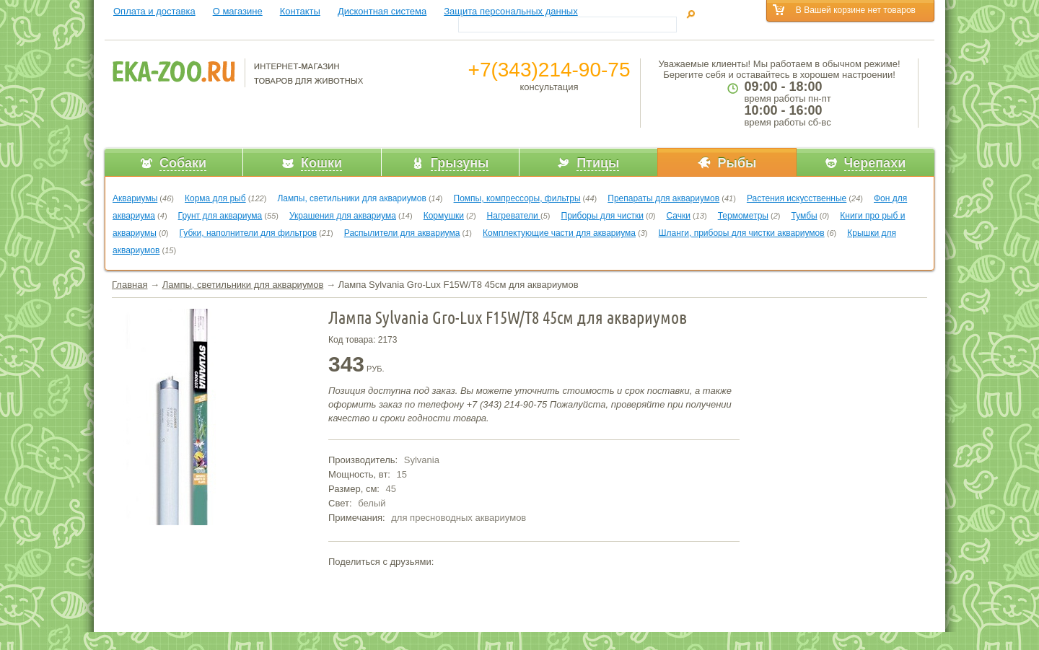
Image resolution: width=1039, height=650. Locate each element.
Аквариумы (135, 198)
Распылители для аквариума (402, 233)
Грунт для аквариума (220, 216)
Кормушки (444, 216)
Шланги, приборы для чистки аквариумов (742, 233)
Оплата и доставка (154, 11)
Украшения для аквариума (342, 216)
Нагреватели (513, 216)
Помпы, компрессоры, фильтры (517, 198)
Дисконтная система (382, 11)
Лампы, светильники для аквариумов (351, 198)
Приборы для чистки (602, 216)
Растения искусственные (796, 198)
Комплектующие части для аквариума (559, 233)
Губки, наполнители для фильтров (248, 233)
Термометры (743, 216)
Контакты (300, 11)
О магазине (238, 11)
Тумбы (804, 216)
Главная (129, 284)
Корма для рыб (215, 198)
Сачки (679, 216)
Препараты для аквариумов (663, 198)
